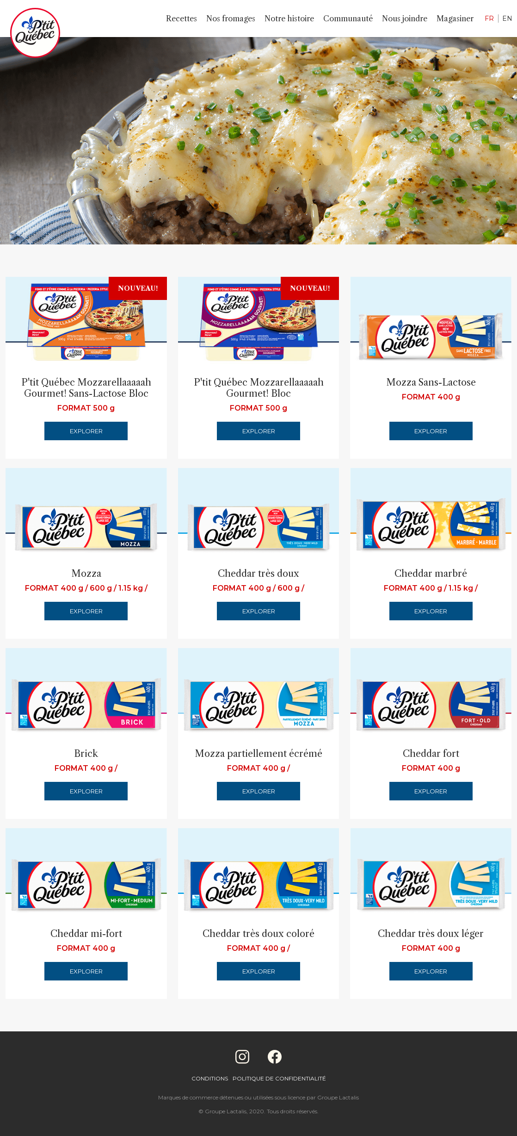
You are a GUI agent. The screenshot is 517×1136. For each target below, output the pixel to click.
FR (489, 18)
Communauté (348, 18)
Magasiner (455, 18)
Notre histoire (289, 18)
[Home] (35, 34)
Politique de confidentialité (279, 1078)
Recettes (181, 18)
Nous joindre (404, 18)
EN (507, 18)
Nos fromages (230, 18)
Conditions (209, 1078)
